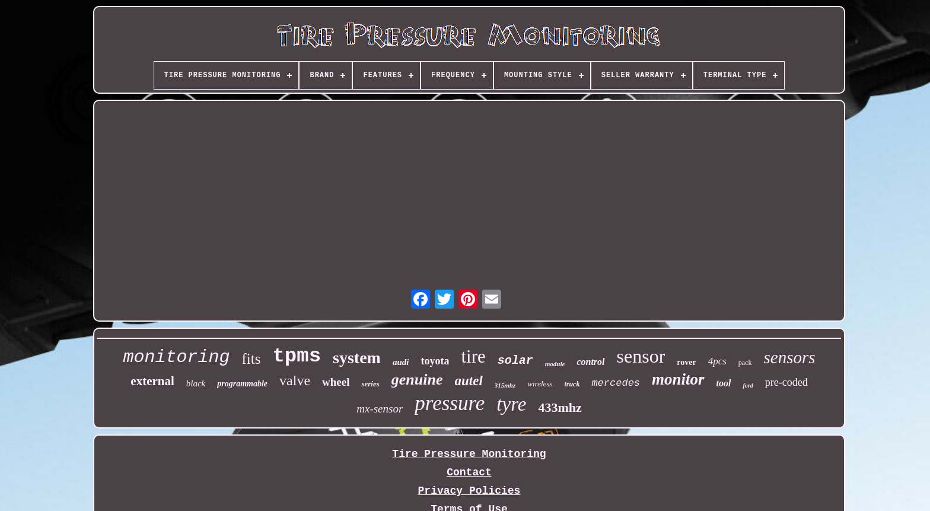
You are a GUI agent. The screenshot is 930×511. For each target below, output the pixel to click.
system (357, 357)
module (555, 363)
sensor (641, 356)
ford (748, 385)
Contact (469, 472)
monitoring (176, 357)
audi (401, 362)
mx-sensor (379, 408)
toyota (435, 361)
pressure (450, 403)
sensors (790, 357)
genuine (417, 379)
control (590, 362)
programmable (242, 383)
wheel (335, 382)
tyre (511, 404)
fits (250, 359)
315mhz (505, 385)
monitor (678, 379)
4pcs (717, 361)
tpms (296, 356)
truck (571, 384)
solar (515, 360)
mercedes (615, 383)
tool (723, 383)
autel (469, 380)
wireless (539, 383)
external (152, 381)
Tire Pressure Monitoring (469, 454)
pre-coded (786, 382)
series (370, 383)
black (195, 383)
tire (473, 356)
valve (294, 380)
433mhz (559, 407)
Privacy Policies (469, 491)
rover (686, 362)
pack (745, 362)
